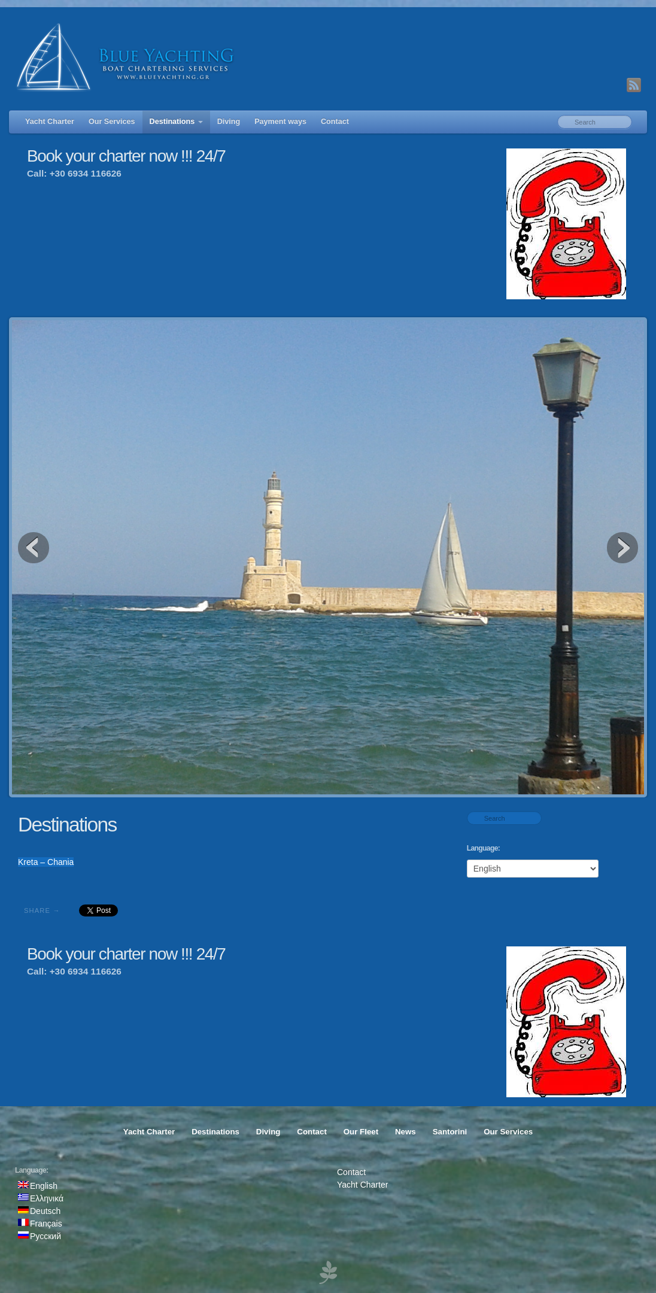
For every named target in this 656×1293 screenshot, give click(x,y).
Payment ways (280, 121)
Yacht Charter (49, 121)
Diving (228, 121)
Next (622, 547)
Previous (33, 547)
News (405, 1131)
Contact (335, 121)
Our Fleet (361, 1131)
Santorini (450, 1131)
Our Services (112, 121)
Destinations (176, 121)
